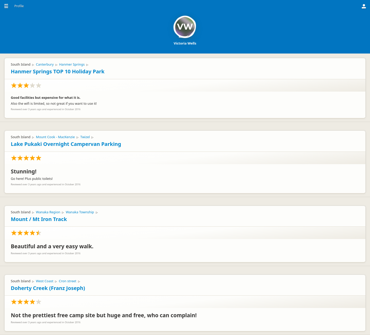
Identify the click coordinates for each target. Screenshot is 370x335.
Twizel (85, 137)
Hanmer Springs (72, 64)
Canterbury (45, 64)
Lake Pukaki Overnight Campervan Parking (66, 143)
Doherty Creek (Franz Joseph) (48, 288)
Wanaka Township (80, 212)
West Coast (44, 281)
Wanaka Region (48, 212)
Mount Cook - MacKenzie (55, 137)
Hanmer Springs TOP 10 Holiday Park (58, 71)
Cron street (67, 281)
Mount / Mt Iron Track (39, 219)
